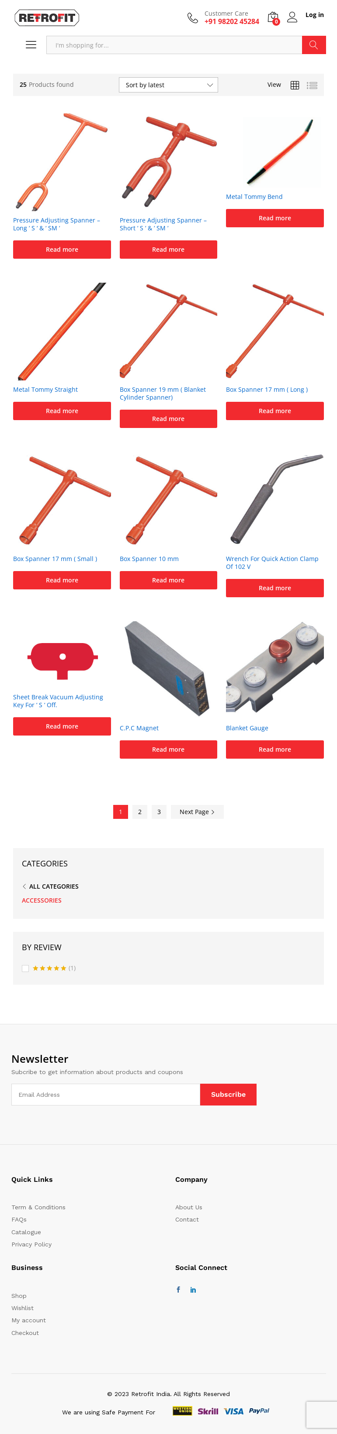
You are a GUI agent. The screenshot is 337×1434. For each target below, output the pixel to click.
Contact (187, 1219)
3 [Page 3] (159, 812)
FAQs (19, 1219)
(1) (54, 968)
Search (314, 45)
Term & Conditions (38, 1207)
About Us (188, 1207)
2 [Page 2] (140, 812)
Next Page (197, 812)
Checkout (25, 1332)
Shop (19, 1295)
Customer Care (226, 13)
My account (28, 1320)
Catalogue (26, 1232)
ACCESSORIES (42, 900)
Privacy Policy (31, 1244)
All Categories (54, 886)
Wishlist (22, 1307)
